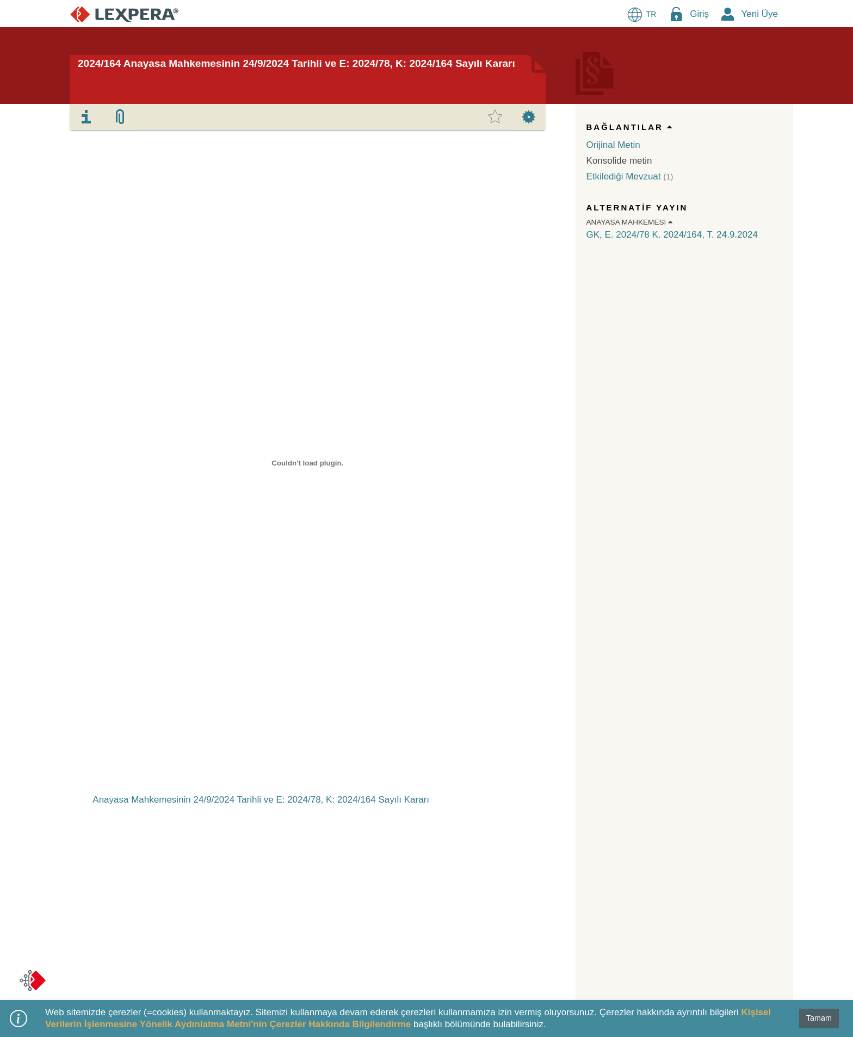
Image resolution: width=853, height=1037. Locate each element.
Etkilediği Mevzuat (623, 176)
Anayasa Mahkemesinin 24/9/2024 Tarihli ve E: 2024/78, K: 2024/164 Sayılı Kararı (260, 799)
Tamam (819, 1018)
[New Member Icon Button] (728, 14)
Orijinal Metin (613, 145)
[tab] (86, 117)
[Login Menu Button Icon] (676, 14)
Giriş (699, 14)
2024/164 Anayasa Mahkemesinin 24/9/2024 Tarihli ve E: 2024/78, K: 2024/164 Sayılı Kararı (296, 63)
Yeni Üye (759, 14)
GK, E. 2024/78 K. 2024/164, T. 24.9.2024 (672, 234)
